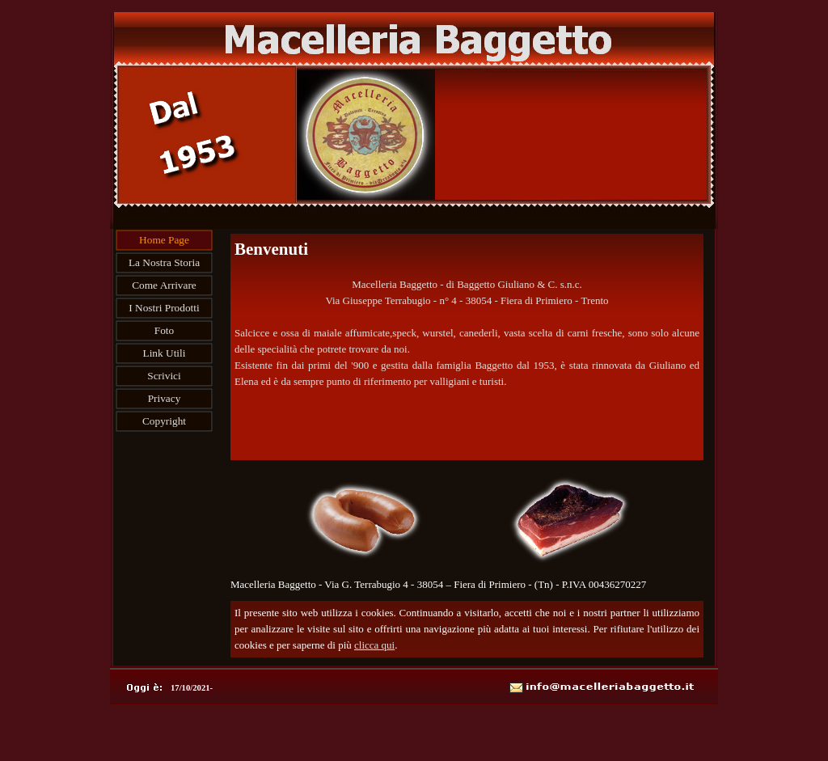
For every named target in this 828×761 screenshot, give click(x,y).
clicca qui (374, 645)
